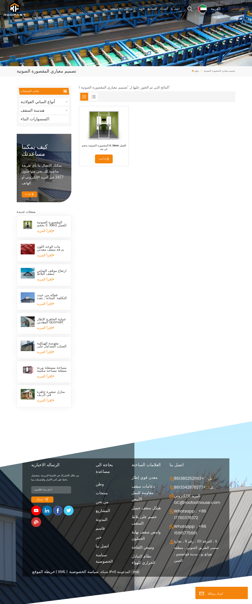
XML (61, 572)
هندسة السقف (32, 110)
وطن (104, 9)
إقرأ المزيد (45, 231)
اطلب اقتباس (238, 9)
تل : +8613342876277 (194, 487)
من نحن (128, 9)
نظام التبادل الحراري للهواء (143, 559)
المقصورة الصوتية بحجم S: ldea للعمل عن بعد (51, 224)
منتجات (114, 9)
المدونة (164, 9)
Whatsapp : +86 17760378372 (190, 514)
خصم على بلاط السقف (144, 520)
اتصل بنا (175, 9)
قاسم (141, 9)
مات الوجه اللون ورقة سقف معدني (50, 248)
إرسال (42, 499)
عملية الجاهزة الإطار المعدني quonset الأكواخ (51, 321)
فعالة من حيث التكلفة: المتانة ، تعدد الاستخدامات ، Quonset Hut (52, 297)
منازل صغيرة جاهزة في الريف (51, 393)
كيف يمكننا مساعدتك (34, 150)
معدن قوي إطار (145, 477)
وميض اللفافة (143, 547)
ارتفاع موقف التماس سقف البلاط (51, 272)
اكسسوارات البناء (35, 119)
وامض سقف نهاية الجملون (146, 535)
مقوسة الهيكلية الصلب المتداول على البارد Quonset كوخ (51, 345)
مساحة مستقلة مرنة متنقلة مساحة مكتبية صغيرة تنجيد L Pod (52, 369)
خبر (99, 537)
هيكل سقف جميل (146, 508)
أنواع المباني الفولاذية (38, 102)
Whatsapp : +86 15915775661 (190, 529)
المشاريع (152, 9)
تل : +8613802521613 (193, 478)
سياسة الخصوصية (104, 558)
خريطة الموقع (43, 572)
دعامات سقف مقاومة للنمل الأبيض (143, 492)
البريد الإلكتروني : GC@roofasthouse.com (197, 499)
